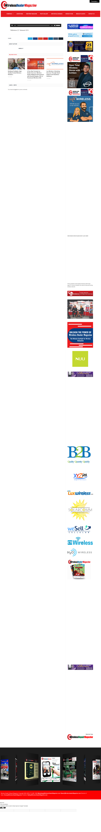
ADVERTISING (19, 13)
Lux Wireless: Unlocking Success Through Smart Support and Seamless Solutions (53, 74)
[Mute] (55, 25)
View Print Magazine (31, 13)
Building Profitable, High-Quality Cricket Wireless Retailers (15, 73)
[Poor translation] (4, 808)
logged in (16, 89)
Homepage (10, 13)
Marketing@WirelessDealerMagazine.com (49, 793)
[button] (2, 769)
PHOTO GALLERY (44, 13)
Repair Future (69, 13)
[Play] (12, 25)
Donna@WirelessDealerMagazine (13, 795)
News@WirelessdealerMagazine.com (71, 793)
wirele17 (21, 48)
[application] (35, 25)
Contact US (91, 13)
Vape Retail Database (56, 13)
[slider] (33, 25)
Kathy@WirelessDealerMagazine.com (37, 795)
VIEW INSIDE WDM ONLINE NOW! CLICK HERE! (77, 236)
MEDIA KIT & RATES (80, 13)
